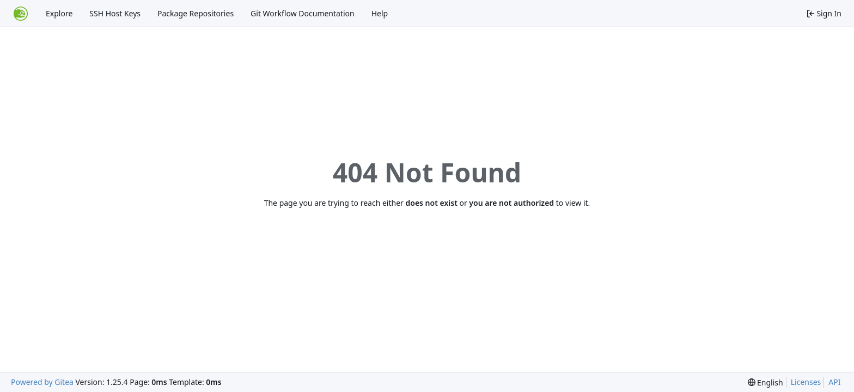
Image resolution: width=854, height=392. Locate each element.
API (834, 382)
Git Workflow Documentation (303, 13)
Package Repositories (195, 13)
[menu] (765, 382)
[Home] (20, 13)
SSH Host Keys (115, 13)
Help (379, 13)
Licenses (806, 382)
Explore (59, 13)
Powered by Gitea (42, 382)
